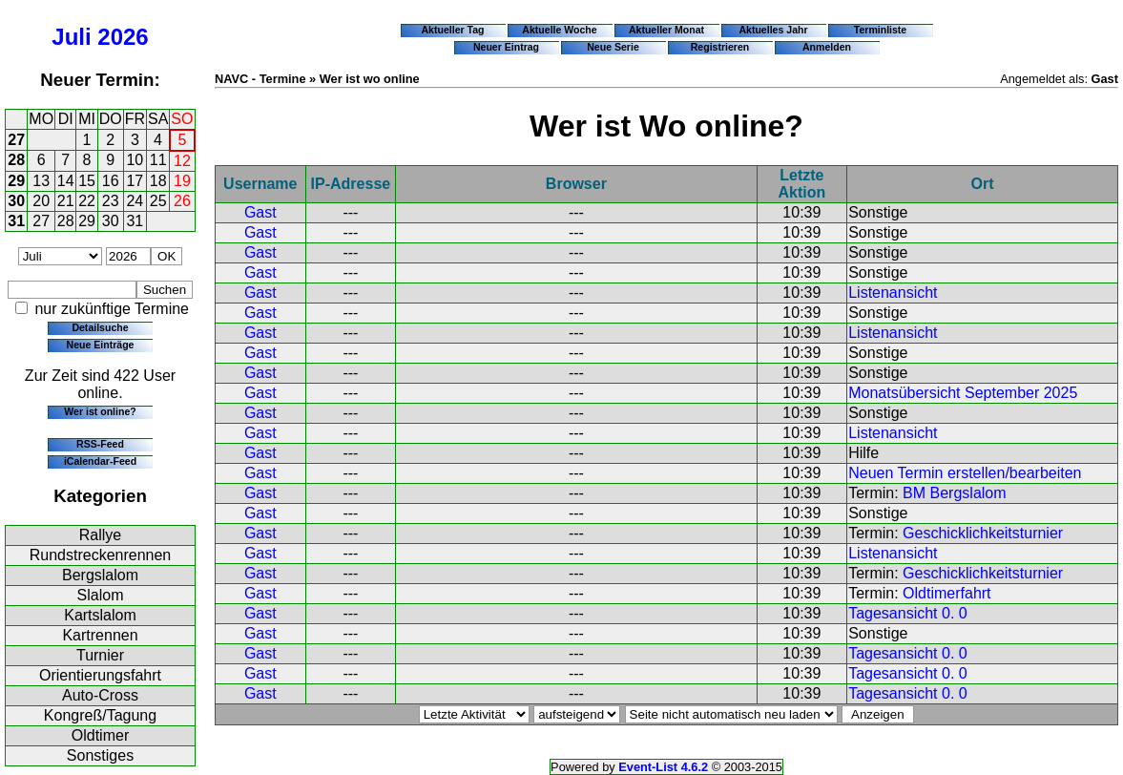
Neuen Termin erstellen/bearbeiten (964, 473)
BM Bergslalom (954, 493)
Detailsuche (100, 327)
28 (16, 160)
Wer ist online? (99, 411)
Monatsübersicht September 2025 (962, 393)
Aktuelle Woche (559, 29)
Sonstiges (100, 755)
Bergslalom (100, 575)
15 (86, 181)
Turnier (100, 655)
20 (41, 201)
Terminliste (880, 29)
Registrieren (720, 46)
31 (16, 221)
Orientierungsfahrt (100, 675)
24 (134, 201)
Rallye (100, 535)
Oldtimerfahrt (946, 593)
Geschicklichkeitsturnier (983, 533)
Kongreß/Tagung (100, 715)
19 (182, 181)
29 (16, 181)
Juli (71, 37)
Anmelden (826, 46)
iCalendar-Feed (100, 461)
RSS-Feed (100, 444)
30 (16, 201)
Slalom (100, 595)
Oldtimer (100, 735)
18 (158, 181)
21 (65, 201)
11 (158, 160)
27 (16, 140)
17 (134, 181)
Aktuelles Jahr (772, 29)
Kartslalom (100, 615)
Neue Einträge (101, 344)
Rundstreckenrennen (101, 555)
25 (158, 201)
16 (110, 181)
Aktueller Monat (666, 29)
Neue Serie (613, 46)
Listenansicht (892, 292)
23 (110, 201)
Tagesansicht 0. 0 (907, 613)
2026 (122, 37)
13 (41, 181)
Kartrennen (99, 635)
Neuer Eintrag (506, 46)
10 (134, 160)
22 (86, 201)
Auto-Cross (100, 695)
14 (65, 181)
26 (182, 201)
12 (182, 161)
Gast (260, 212)
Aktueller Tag (452, 29)
